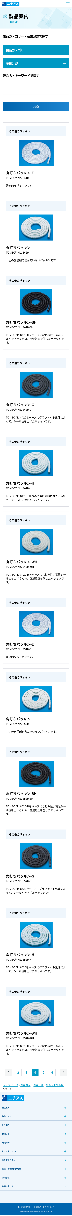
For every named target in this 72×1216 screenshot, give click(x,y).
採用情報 (5, 1178)
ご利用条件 (37, 1208)
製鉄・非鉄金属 (55, 1086)
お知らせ (5, 1135)
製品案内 (25, 1086)
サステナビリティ (9, 1152)
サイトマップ (49, 1208)
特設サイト (6, 1117)
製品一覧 (38, 1086)
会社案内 (5, 1126)
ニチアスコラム (8, 1161)
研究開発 (5, 1143)
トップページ (10, 1086)
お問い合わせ (7, 1187)
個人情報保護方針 (24, 1208)
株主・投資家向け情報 (11, 1170)
